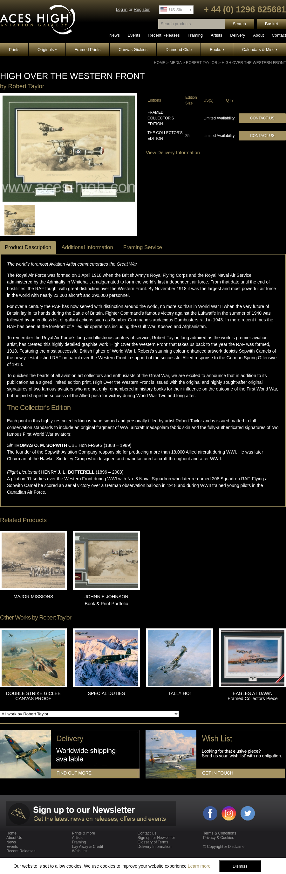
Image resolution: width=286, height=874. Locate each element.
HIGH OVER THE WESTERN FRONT (254, 63)
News (114, 35)
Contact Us (262, 118)
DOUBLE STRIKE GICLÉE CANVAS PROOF (33, 696)
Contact (279, 35)
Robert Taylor (201, 63)
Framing (195, 35)
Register (142, 9)
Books (217, 49)
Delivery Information (155, 846)
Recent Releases (164, 35)
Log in (121, 9)
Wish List (79, 851)
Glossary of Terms (153, 842)
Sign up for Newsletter (156, 837)
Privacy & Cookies (218, 837)
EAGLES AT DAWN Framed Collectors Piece (253, 696)
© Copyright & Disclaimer (224, 846)
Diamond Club (179, 49)
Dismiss (240, 866)
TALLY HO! (179, 693)
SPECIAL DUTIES (106, 693)
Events (134, 35)
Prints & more (83, 833)
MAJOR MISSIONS (33, 596)
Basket (271, 23)
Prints (14, 49)
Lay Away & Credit (87, 846)
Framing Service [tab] (142, 247)
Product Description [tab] (28, 247)
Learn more (199, 866)
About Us (14, 837)
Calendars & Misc (259, 49)
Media (175, 63)
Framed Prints (88, 49)
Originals (47, 49)
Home (159, 63)
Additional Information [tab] (87, 247)
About (258, 35)
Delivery (237, 35)
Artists (216, 35)
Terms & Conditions (219, 833)
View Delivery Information (173, 152)
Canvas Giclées (133, 49)
